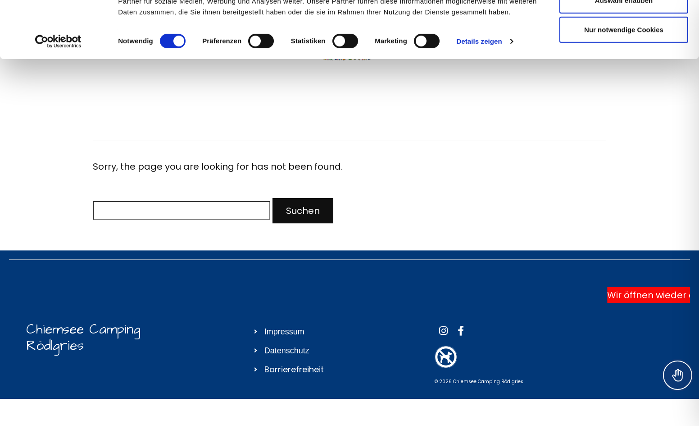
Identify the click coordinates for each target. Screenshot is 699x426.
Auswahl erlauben (624, 53)
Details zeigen (479, 94)
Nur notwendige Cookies (623, 83)
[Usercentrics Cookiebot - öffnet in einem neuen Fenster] (58, 95)
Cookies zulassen (623, 24)
